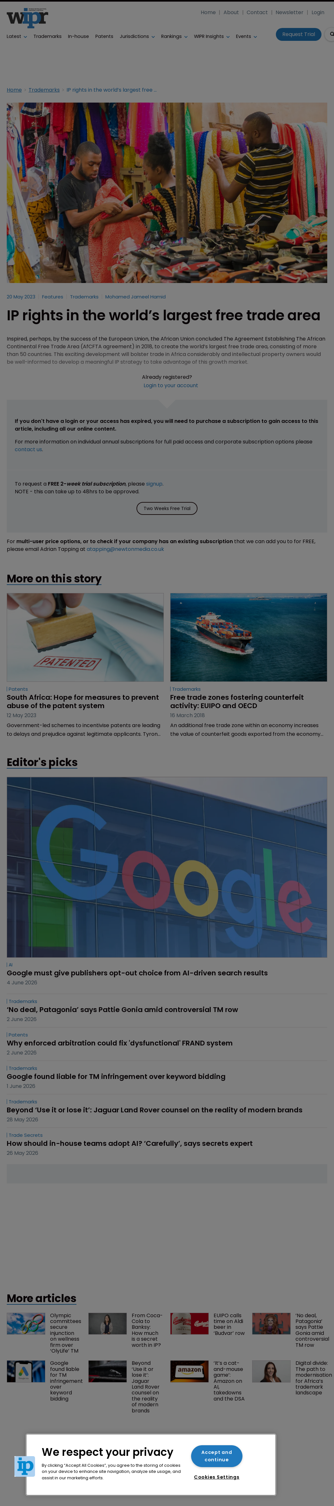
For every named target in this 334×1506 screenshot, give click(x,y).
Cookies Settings (217, 1477)
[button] (24, 1466)
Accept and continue (216, 1456)
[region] (151, 1465)
